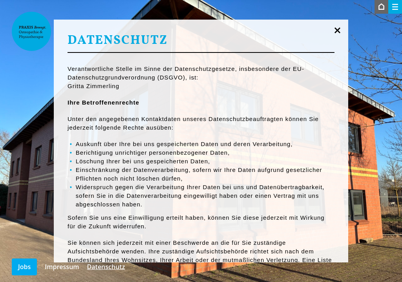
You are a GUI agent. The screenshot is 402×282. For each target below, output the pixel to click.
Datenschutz (106, 266)
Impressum (62, 266)
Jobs (24, 266)
